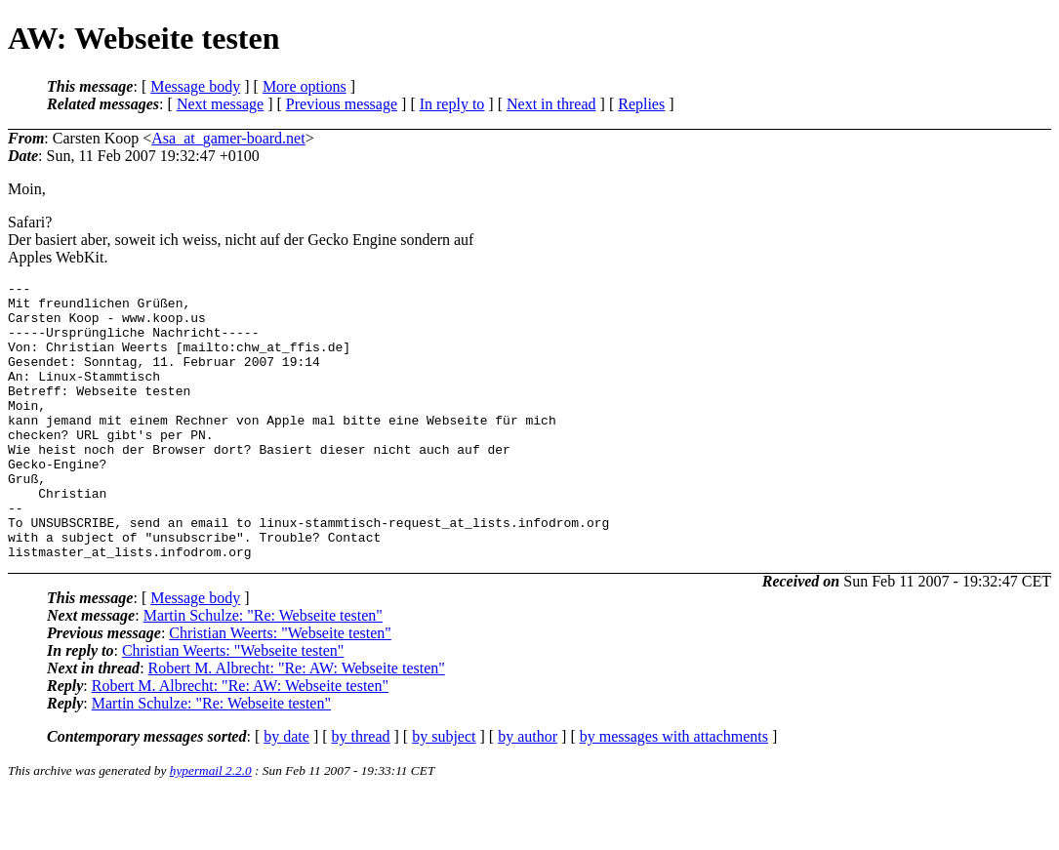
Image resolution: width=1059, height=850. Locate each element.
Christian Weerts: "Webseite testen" (279, 688)
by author (527, 792)
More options (304, 86)
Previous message (341, 104)
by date (286, 792)
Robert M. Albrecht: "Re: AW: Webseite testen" (296, 723)
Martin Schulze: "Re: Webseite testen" (263, 671)
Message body (195, 86)
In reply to (452, 104)
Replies (641, 104)
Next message (220, 104)
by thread (361, 792)
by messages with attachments (674, 792)
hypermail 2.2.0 (211, 826)
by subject (443, 792)
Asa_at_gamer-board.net (228, 138)
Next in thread (551, 104)
